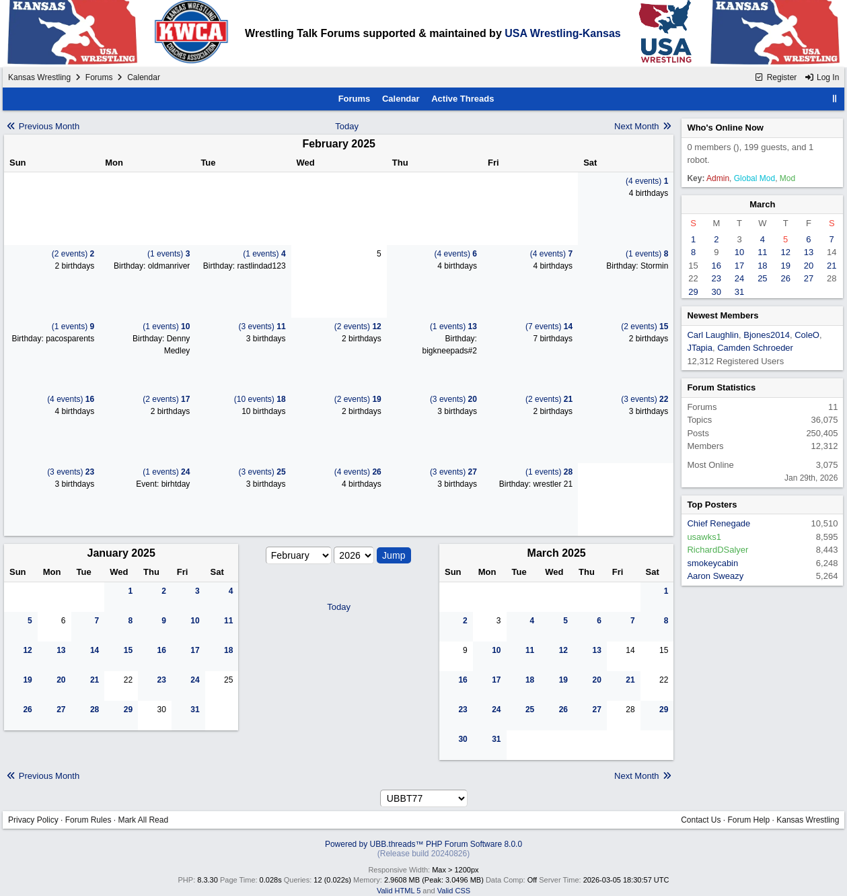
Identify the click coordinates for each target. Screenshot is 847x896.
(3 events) (262, 326)
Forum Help (749, 820)
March (762, 204)
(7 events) (549, 326)
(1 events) (168, 254)
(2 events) (73, 254)
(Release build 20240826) (423, 853)
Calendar (401, 99)
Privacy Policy (33, 820)
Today (347, 126)
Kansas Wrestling (39, 77)
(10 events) (260, 399)
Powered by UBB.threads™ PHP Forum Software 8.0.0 (423, 844)
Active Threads (462, 99)
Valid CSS (453, 891)
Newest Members (722, 315)
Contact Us (701, 820)
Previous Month (42, 126)
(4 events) (647, 181)
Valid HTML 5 (398, 891)
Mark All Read (143, 820)
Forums (99, 77)
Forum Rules (88, 820)
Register (775, 77)
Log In (822, 77)
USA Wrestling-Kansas (562, 33)
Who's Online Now (725, 128)
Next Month (643, 126)
